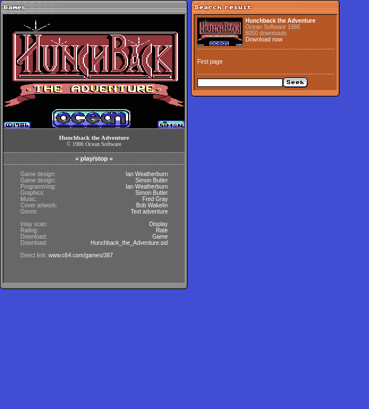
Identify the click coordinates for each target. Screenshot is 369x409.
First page (209, 62)
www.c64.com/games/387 (80, 255)
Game (160, 236)
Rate (162, 230)
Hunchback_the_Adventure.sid (129, 243)
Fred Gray (155, 199)
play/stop (94, 158)
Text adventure (149, 211)
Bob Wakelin (152, 205)
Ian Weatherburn (147, 174)
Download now (264, 39)
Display (158, 224)
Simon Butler (151, 180)
